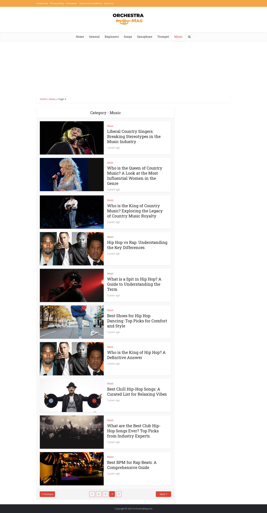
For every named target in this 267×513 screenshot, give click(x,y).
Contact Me (42, 3)
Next (162, 494)
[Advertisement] (133, 66)
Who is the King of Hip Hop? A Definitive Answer (136, 355)
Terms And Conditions (90, 3)
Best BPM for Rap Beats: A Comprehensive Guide (132, 465)
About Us (109, 3)
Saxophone (144, 36)
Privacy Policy (57, 3)
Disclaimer (71, 3)
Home (80, 36)
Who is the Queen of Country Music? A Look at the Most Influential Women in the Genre (135, 175)
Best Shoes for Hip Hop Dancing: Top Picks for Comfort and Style (137, 321)
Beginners (112, 36)
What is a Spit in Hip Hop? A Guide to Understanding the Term (134, 284)
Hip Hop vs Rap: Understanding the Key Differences (129, 247)
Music (178, 36)
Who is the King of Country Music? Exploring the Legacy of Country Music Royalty (135, 211)
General (94, 36)
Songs (128, 36)
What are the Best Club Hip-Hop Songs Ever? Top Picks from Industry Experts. (134, 431)
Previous (48, 494)
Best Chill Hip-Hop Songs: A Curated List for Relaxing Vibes (137, 391)
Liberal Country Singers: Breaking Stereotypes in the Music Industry (134, 136)
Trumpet (163, 36)
